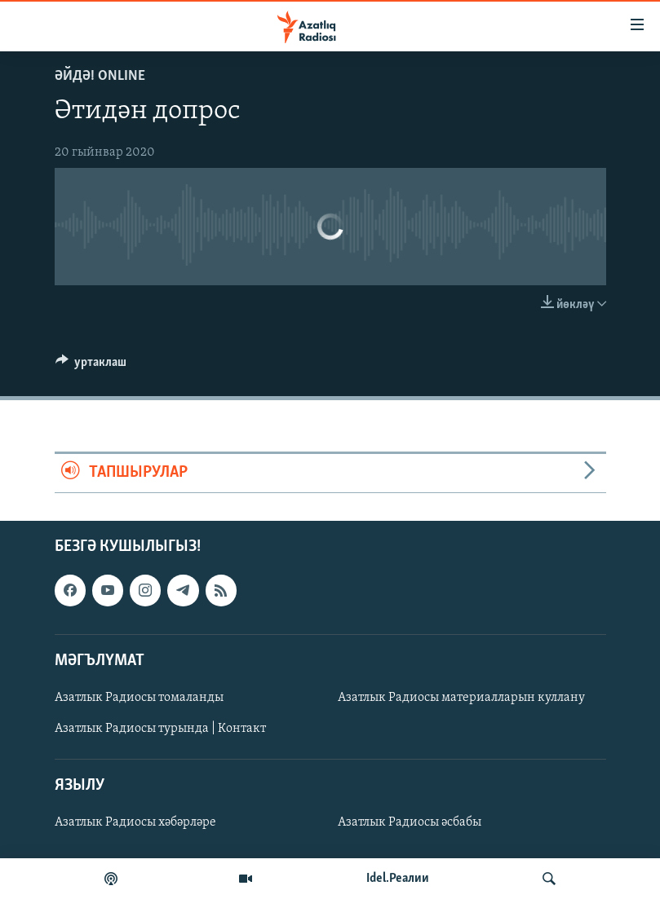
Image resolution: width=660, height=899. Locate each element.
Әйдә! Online (100, 76)
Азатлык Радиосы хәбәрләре (135, 822)
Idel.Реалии (397, 878)
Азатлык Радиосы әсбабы (409, 822)
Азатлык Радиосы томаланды (139, 697)
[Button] (91, 365)
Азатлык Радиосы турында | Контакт (160, 728)
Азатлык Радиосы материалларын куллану (461, 697)
